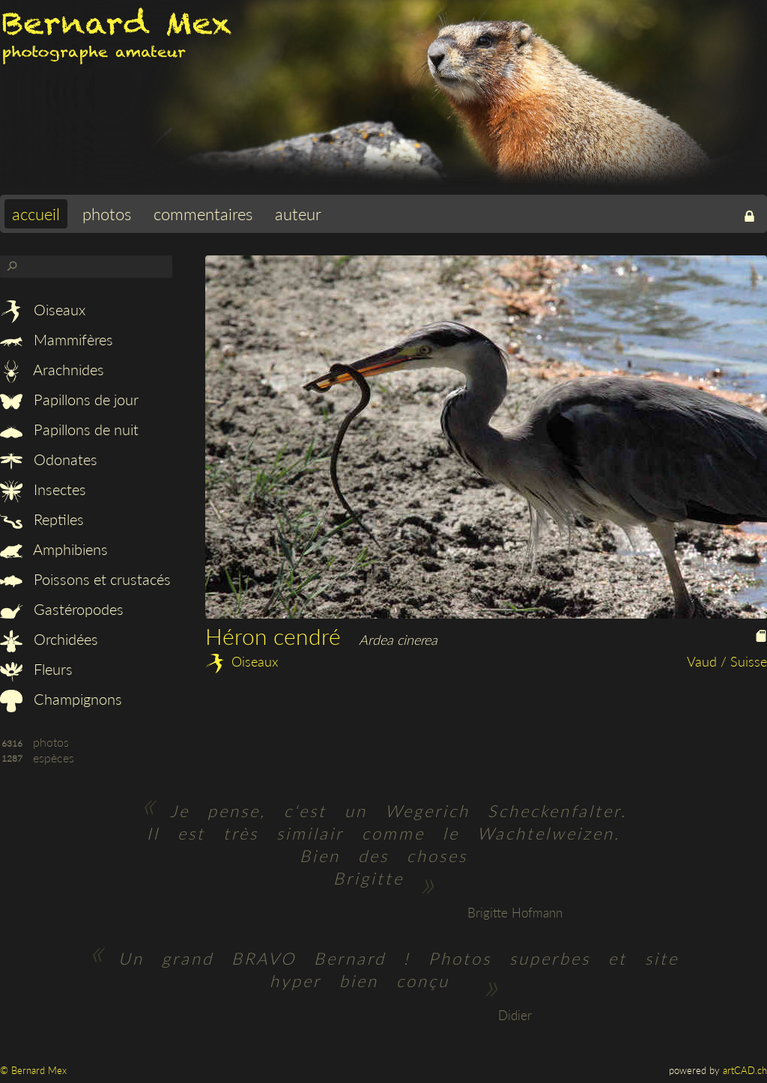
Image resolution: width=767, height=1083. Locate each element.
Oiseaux (42, 309)
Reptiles (42, 519)
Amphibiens (54, 549)
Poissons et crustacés (85, 579)
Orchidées (49, 639)
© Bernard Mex (33, 1070)
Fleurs (36, 669)
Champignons (61, 699)
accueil (36, 214)
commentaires (203, 214)
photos (106, 214)
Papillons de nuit (69, 429)
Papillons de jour (69, 399)
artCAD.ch (745, 1070)
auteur (298, 214)
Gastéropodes (62, 609)
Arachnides (52, 369)
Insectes (43, 489)
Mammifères (56, 339)
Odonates (48, 459)
